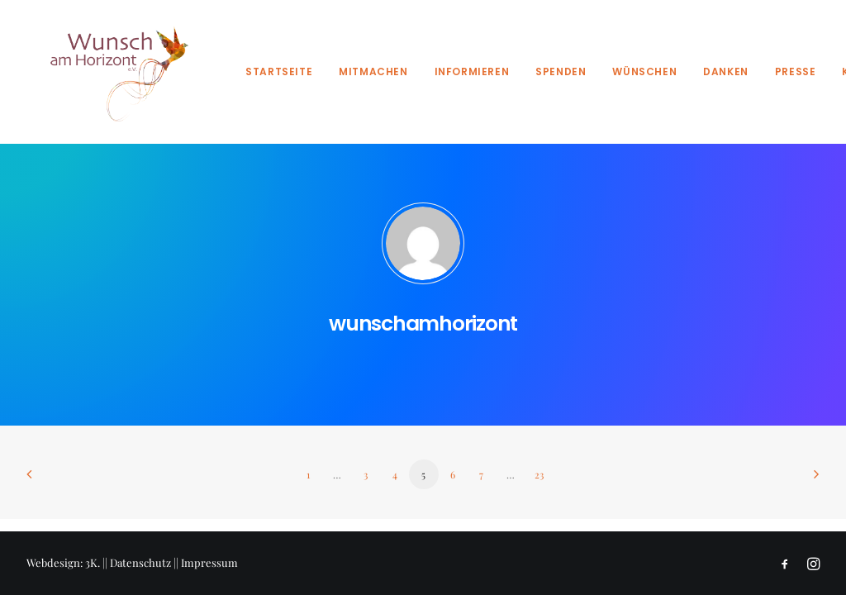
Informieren (472, 71)
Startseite (278, 71)
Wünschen (644, 71)
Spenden (560, 71)
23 (539, 474)
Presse (795, 71)
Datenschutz (140, 562)
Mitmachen (373, 71)
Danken (726, 71)
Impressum (209, 562)
